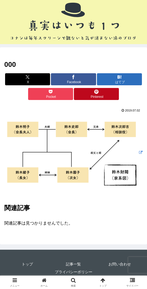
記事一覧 (73, 264)
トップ (27, 264)
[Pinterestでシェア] (96, 94)
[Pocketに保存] (50, 94)
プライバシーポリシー (73, 272)
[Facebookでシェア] (73, 79)
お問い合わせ (119, 264)
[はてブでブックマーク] (119, 79)
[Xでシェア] (27, 79)
